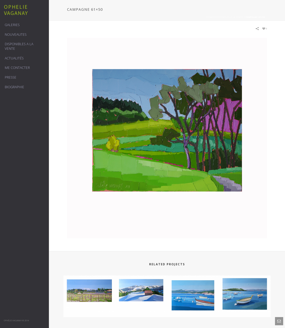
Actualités (14, 58)
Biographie (14, 87)
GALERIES (12, 24)
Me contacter (17, 67)
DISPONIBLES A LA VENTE (19, 46)
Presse (10, 77)
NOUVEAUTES (16, 34)
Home (209, 17)
